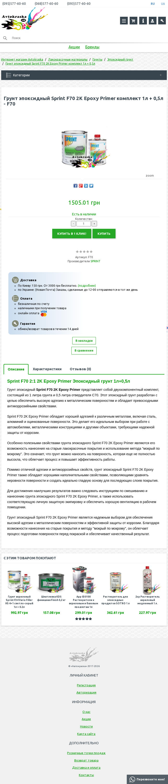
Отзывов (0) (80, 369)
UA (163, 3)
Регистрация (86, 685)
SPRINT (95, 261)
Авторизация (86, 692)
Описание (16, 369)
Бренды (92, 47)
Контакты (86, 775)
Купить (104, 233)
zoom (152, 175)
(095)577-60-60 (14, 4)
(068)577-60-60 (46, 4)
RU (153, 3)
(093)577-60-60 (79, 4)
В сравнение (84, 350)
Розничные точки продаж (86, 753)
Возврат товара (86, 760)
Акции (74, 47)
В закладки (84, 340)
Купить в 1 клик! (71, 233)
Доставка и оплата (86, 767)
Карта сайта (86, 733)
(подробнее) (87, 285)
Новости (86, 726)
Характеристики (47, 369)
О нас (86, 711)
